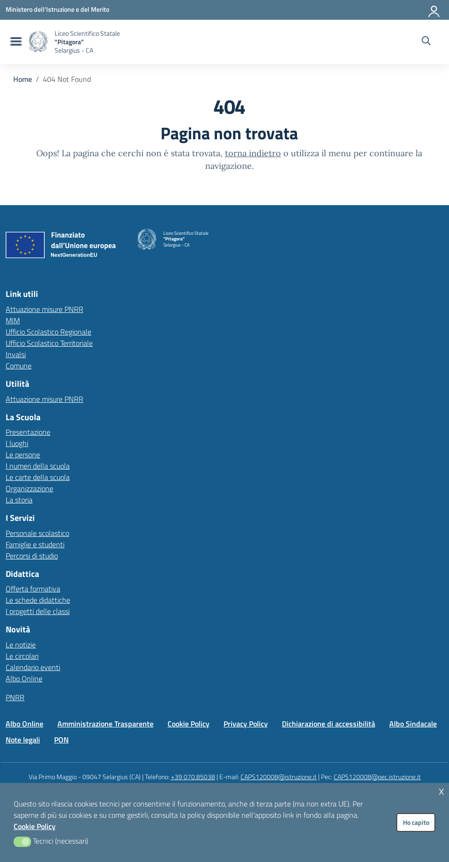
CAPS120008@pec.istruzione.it (377, 777)
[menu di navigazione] (14, 42)
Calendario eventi (33, 667)
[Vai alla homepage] (38, 41)
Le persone (23, 454)
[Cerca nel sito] (426, 41)
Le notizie (21, 644)
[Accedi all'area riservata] (434, 9)
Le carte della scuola (38, 477)
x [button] (441, 790)
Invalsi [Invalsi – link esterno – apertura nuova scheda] (16, 354)
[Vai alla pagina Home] (22, 79)
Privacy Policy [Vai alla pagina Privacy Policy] (246, 723)
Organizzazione (29, 488)
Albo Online (24, 678)
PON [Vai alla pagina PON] (61, 739)
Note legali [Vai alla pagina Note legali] (23, 739)
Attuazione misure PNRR (44, 309)
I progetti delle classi (38, 611)
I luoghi (17, 443)
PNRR (15, 697)
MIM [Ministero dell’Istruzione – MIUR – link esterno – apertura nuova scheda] (13, 320)
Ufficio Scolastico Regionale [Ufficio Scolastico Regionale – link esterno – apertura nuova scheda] (48, 331)
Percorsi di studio (32, 555)
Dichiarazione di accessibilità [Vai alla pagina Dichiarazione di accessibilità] (328, 723)
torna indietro (253, 153)
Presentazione (28, 432)
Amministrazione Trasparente (105, 723)
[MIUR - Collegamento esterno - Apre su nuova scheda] (57, 9)
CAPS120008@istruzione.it (279, 777)
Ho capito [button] (416, 822)
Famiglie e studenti (35, 544)
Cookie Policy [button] (35, 826)
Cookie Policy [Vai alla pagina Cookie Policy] (188, 723)
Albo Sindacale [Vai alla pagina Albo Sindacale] (413, 723)
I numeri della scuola (38, 465)
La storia (19, 499)
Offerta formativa (33, 588)
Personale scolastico (37, 533)
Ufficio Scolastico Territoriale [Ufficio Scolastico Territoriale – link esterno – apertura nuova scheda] (49, 343)
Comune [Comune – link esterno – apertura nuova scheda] (19, 365)
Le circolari (22, 656)
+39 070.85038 (193, 777)
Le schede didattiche (38, 600)
